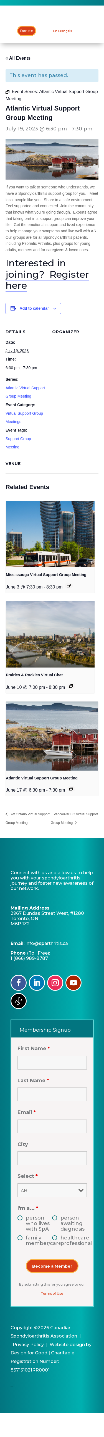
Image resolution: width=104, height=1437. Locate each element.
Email (26, 1136)
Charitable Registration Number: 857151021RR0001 (42, 1385)
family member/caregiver (39, 1264)
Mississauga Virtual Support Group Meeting (46, 598)
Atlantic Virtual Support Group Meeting (42, 801)
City (22, 1168)
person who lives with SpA (38, 1247)
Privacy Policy (28, 1368)
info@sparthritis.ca (47, 967)
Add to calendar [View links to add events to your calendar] (34, 332)
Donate (26, 54)
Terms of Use (52, 1317)
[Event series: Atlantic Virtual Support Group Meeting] (71, 812)
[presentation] (50, 558)
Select (27, 1200)
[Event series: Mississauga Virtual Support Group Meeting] (69, 609)
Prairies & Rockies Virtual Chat (34, 699)
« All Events (18, 82)
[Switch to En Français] (62, 55)
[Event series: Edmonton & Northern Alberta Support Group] (71, 709)
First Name (33, 1072)
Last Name (33, 1104)
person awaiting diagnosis (72, 1247)
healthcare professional (73, 1264)
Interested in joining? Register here (47, 298)
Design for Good (29, 1376)
